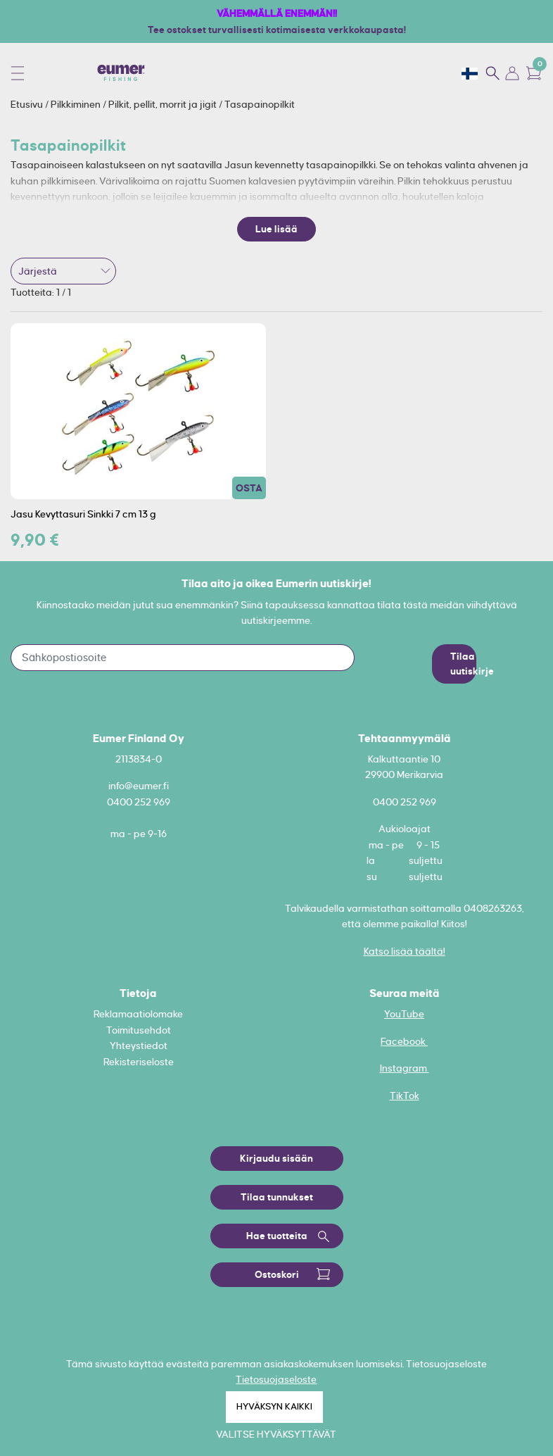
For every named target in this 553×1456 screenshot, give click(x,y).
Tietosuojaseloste (276, 1379)
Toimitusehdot (138, 1030)
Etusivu (28, 104)
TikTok (404, 1095)
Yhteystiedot (138, 1045)
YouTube (404, 1013)
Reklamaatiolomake (138, 1013)
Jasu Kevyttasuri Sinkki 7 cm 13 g (83, 514)
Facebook (404, 1041)
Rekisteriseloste (138, 1061)
